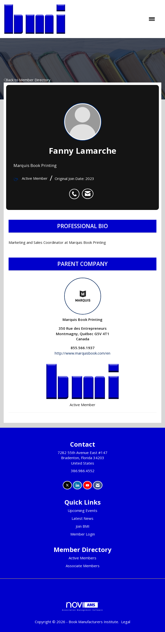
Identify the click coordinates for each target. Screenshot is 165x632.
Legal (125, 621)
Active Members (82, 557)
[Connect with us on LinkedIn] (77, 485)
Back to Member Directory (27, 79)
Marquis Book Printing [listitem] (82, 300)
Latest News (82, 518)
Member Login (82, 534)
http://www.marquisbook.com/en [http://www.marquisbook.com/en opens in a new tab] (82, 353)
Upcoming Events (82, 510)
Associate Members (83, 565)
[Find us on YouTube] (87, 485)
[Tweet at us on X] (67, 485)
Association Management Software (82, 606)
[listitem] (75, 191)
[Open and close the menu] (113, 19)
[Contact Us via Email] (97, 485)
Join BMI (82, 526)
